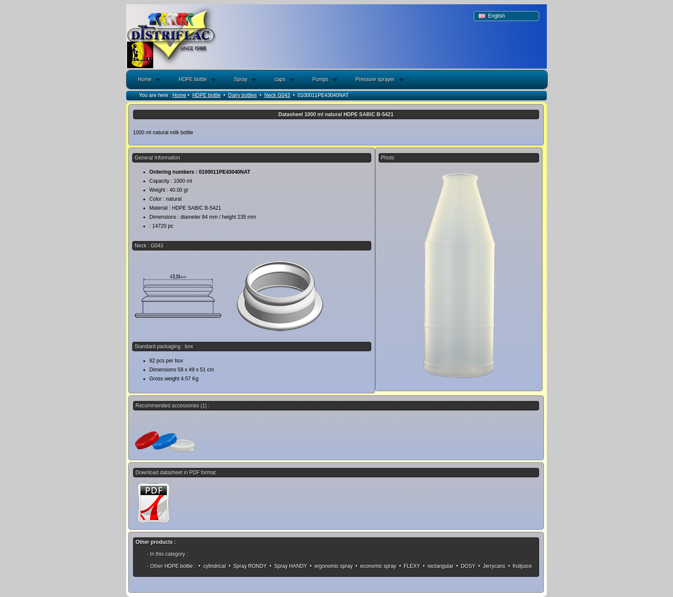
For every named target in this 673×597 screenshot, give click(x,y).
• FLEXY (409, 566)
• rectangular (438, 566)
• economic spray (376, 566)
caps (279, 79)
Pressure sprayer (374, 79)
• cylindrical (212, 566)
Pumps (320, 79)
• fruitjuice (519, 566)
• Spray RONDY (247, 566)
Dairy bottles (242, 95)
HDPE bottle (193, 79)
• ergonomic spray (331, 566)
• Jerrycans (492, 566)
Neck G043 (277, 95)
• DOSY (466, 566)
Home (145, 79)
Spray (240, 79)
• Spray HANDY (288, 566)
